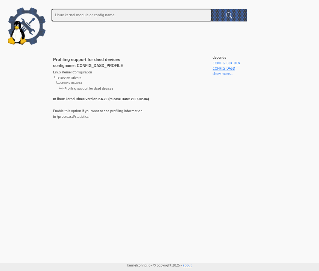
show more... (222, 74)
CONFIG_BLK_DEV (226, 63)
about (186, 265)
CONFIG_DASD (224, 68)
